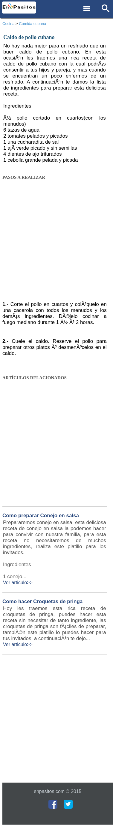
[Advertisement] (56, 242)
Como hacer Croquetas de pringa (42, 601)
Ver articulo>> (18, 582)
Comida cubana (32, 23)
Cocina (8, 23)
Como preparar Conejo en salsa (40, 515)
